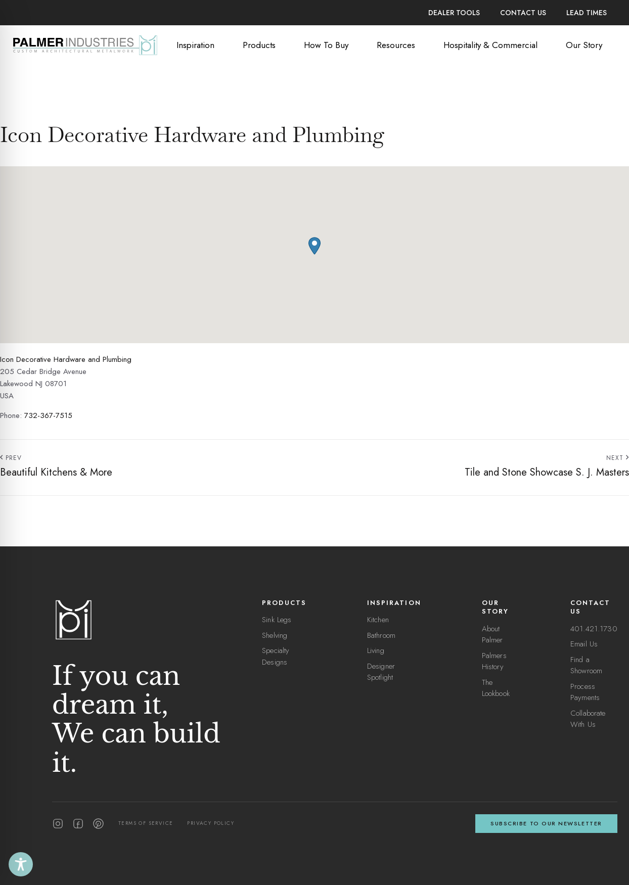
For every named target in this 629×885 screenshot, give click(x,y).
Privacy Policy (210, 823)
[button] (314, 246)
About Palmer (492, 634)
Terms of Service (145, 823)
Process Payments (585, 692)
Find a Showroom (586, 665)
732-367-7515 (48, 415)
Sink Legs (276, 619)
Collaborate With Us (588, 719)
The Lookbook (496, 688)
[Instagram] (58, 823)
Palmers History (494, 661)
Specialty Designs (275, 656)
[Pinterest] (98, 823)
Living (375, 650)
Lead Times (586, 13)
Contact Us (523, 13)
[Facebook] (78, 823)
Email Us (584, 643)
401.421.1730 (593, 628)
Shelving (274, 635)
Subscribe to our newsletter (546, 823)
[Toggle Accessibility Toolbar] (21, 864)
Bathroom (381, 635)
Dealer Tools (454, 13)
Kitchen (378, 619)
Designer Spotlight (381, 672)
